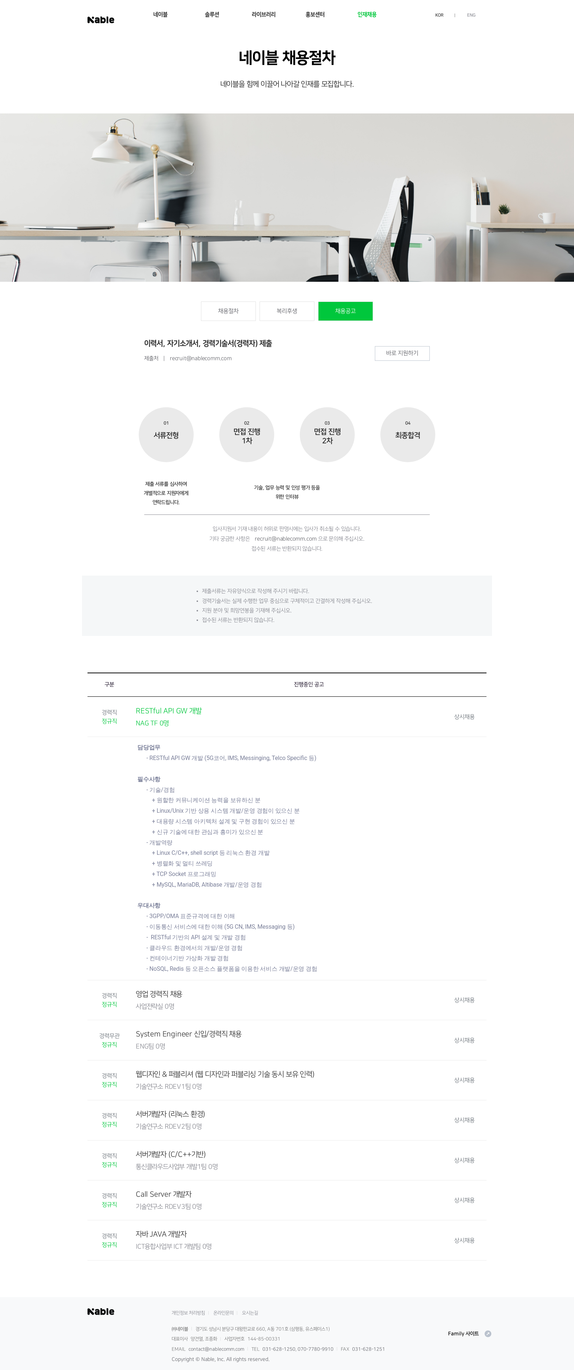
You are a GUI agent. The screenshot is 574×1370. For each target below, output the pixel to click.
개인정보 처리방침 (188, 1312)
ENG (471, 15)
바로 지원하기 (402, 353)
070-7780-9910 (315, 1349)
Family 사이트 (470, 1334)
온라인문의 (223, 1312)
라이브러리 (264, 14)
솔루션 (212, 14)
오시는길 (250, 1312)
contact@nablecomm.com (216, 1349)
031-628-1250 (278, 1349)
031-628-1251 (368, 1349)
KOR (439, 15)
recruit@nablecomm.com (201, 358)
